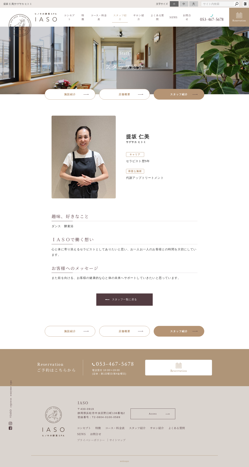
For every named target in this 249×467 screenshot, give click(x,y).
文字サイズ (162, 3)
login (245, 4)
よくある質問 (176, 428)
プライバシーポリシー (91, 440)
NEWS (81, 434)
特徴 (98, 428)
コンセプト (84, 428)
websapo (124, 461)
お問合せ (95, 434)
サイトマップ (117, 440)
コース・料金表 (114, 428)
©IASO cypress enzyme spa (10, 399)
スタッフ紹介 (137, 428)
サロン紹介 (157, 428)
